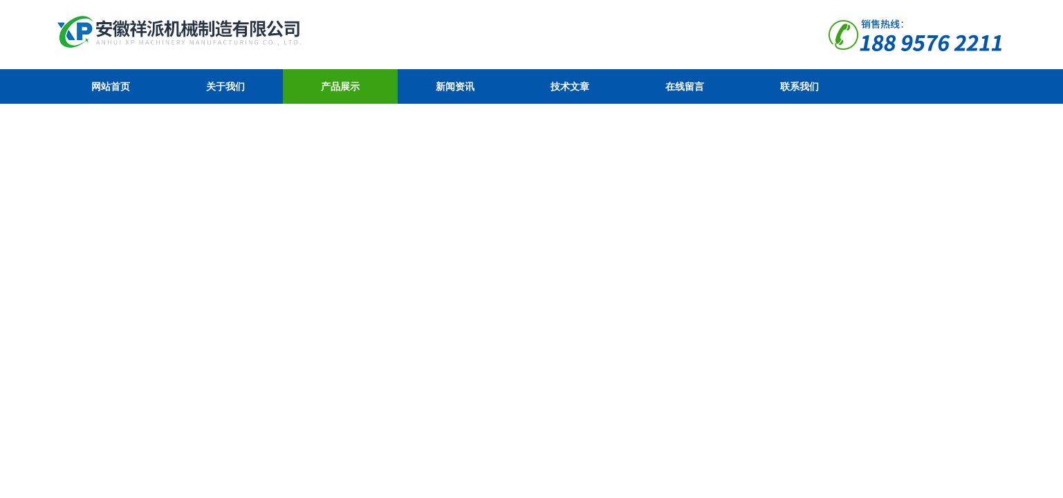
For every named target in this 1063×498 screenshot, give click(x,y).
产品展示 (340, 86)
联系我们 (799, 86)
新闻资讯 (455, 86)
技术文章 (570, 86)
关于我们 (225, 86)
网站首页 (110, 86)
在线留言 (684, 86)
